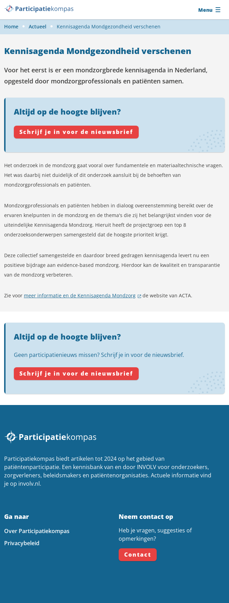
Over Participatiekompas (37, 531)
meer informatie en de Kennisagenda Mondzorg (80, 295)
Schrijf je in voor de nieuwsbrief (76, 132)
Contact (137, 554)
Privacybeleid (21, 543)
